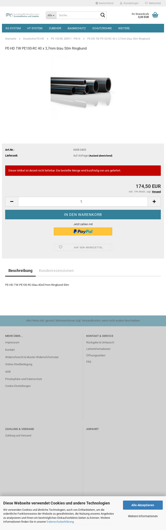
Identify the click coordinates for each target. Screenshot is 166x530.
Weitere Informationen (143, 516)
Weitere (124, 28)
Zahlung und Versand (18, 435)
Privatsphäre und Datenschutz (23, 379)
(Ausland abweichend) (100, 155)
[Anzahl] (83, 202)
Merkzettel (153, 3)
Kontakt (10, 349)
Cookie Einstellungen (18, 386)
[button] (104, 3)
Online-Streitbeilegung (18, 364)
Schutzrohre (102, 28)
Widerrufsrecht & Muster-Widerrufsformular (32, 357)
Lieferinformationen (98, 349)
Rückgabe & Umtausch (100, 342)
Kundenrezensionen (56, 270)
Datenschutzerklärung (60, 521)
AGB (8, 371)
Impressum (12, 342)
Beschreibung (20, 270)
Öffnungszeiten (95, 355)
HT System (34, 28)
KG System (13, 28)
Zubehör (55, 28)
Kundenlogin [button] (129, 3)
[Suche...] (51, 15)
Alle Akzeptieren (142, 505)
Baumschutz (77, 28)
